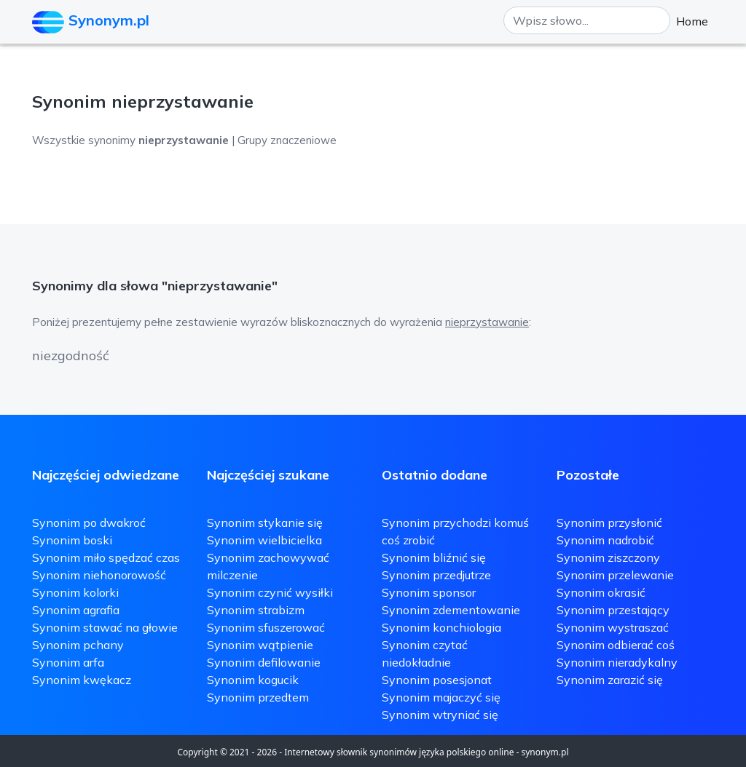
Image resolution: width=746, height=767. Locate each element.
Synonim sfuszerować (266, 627)
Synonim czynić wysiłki (270, 592)
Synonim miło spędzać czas (106, 557)
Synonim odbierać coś (616, 644)
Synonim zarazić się (610, 679)
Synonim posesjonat (437, 679)
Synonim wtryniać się (440, 714)
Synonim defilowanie (264, 662)
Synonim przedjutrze (436, 575)
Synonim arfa (68, 662)
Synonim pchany (78, 644)
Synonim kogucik (253, 679)
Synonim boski (72, 540)
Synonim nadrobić (605, 540)
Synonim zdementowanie (451, 610)
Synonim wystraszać (613, 627)
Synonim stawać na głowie (105, 627)
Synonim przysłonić (609, 522)
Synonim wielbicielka (264, 540)
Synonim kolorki (75, 592)
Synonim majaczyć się (441, 697)
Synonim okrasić (601, 592)
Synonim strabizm (256, 610)
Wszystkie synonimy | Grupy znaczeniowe (184, 140)
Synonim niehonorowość (99, 575)
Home (692, 21)
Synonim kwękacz (81, 679)
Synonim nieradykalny (617, 662)
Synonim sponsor (429, 592)
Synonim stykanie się (265, 522)
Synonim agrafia (75, 610)
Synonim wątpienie (260, 644)
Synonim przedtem (258, 697)
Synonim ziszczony (608, 557)
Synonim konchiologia (441, 627)
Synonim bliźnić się (434, 557)
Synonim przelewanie (615, 575)
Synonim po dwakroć (89, 522)
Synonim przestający (613, 610)
